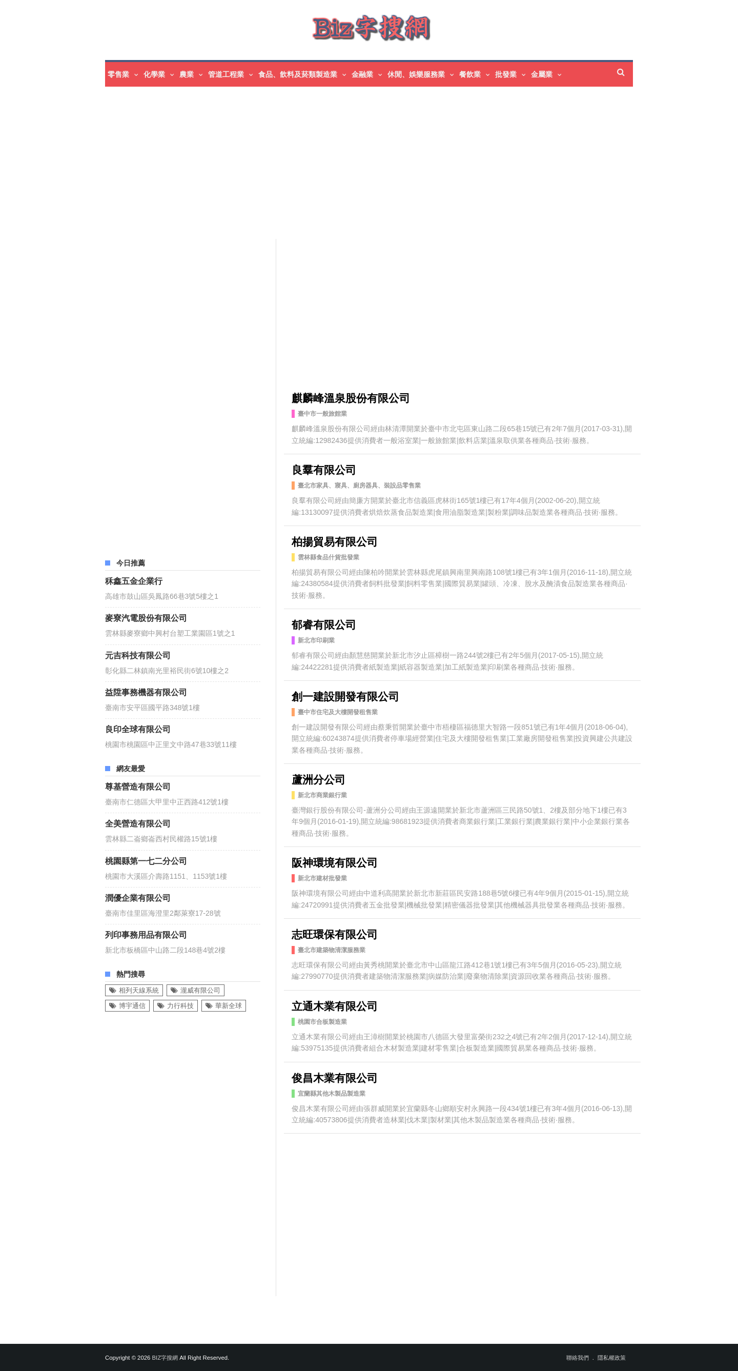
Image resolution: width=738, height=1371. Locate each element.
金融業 (362, 74)
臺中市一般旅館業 (322, 413)
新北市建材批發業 (322, 878)
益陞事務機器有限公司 (146, 692)
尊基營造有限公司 (138, 786)
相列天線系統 (139, 990)
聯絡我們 (577, 1358)
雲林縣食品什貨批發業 (328, 557)
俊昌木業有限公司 (335, 1077)
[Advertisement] (397, 164)
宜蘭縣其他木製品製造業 (331, 1093)
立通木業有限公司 (335, 1005)
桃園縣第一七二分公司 (146, 860)
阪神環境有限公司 (335, 862)
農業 (186, 74)
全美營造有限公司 (138, 823)
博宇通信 (132, 1006)
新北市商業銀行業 (322, 795)
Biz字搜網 (165, 1358)
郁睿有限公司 (324, 624)
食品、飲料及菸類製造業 (297, 74)
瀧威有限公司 (200, 990)
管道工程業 (226, 74)
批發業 (506, 74)
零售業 (118, 74)
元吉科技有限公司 (138, 655)
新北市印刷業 (316, 640)
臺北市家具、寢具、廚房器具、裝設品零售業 (359, 485)
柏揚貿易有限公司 (335, 541)
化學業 (154, 74)
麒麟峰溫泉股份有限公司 (351, 397)
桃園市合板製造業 (322, 1021)
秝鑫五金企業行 (133, 580)
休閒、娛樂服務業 (416, 74)
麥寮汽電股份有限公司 (146, 617)
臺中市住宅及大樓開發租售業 (338, 712)
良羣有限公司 (324, 469)
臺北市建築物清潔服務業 (331, 950)
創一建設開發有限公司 (345, 695)
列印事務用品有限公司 (146, 934)
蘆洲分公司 (318, 779)
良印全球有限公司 (138, 728)
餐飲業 (470, 74)
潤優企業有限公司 (138, 897)
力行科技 (180, 1006)
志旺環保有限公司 (335, 933)
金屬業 (541, 74)
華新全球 (228, 1006)
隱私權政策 (612, 1358)
